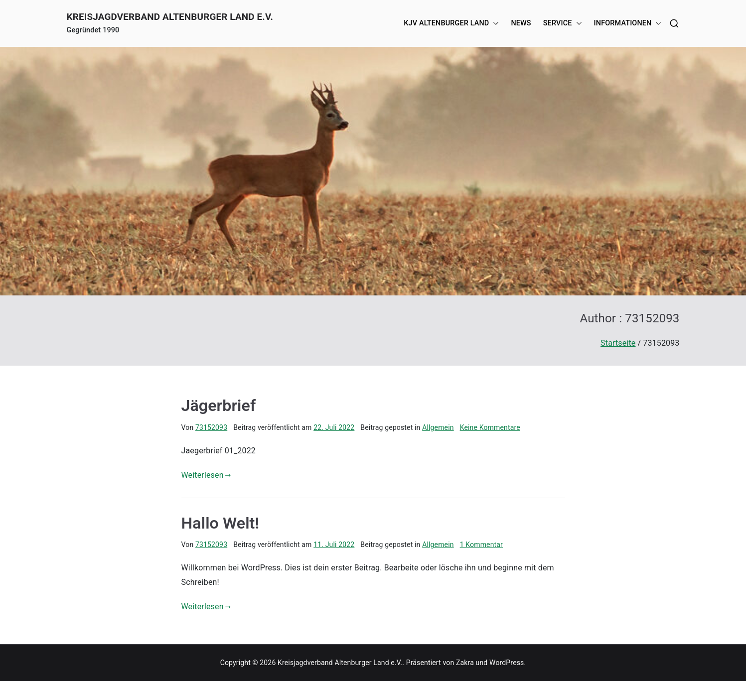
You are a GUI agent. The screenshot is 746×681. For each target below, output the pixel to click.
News (521, 23)
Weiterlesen (206, 475)
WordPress (506, 663)
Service (562, 23)
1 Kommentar (481, 544)
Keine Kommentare (490, 427)
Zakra (465, 663)
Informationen (628, 23)
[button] (494, 23)
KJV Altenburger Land (451, 23)
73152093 (211, 427)
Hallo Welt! (220, 523)
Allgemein (438, 427)
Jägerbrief (218, 405)
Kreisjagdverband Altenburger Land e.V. (170, 16)
